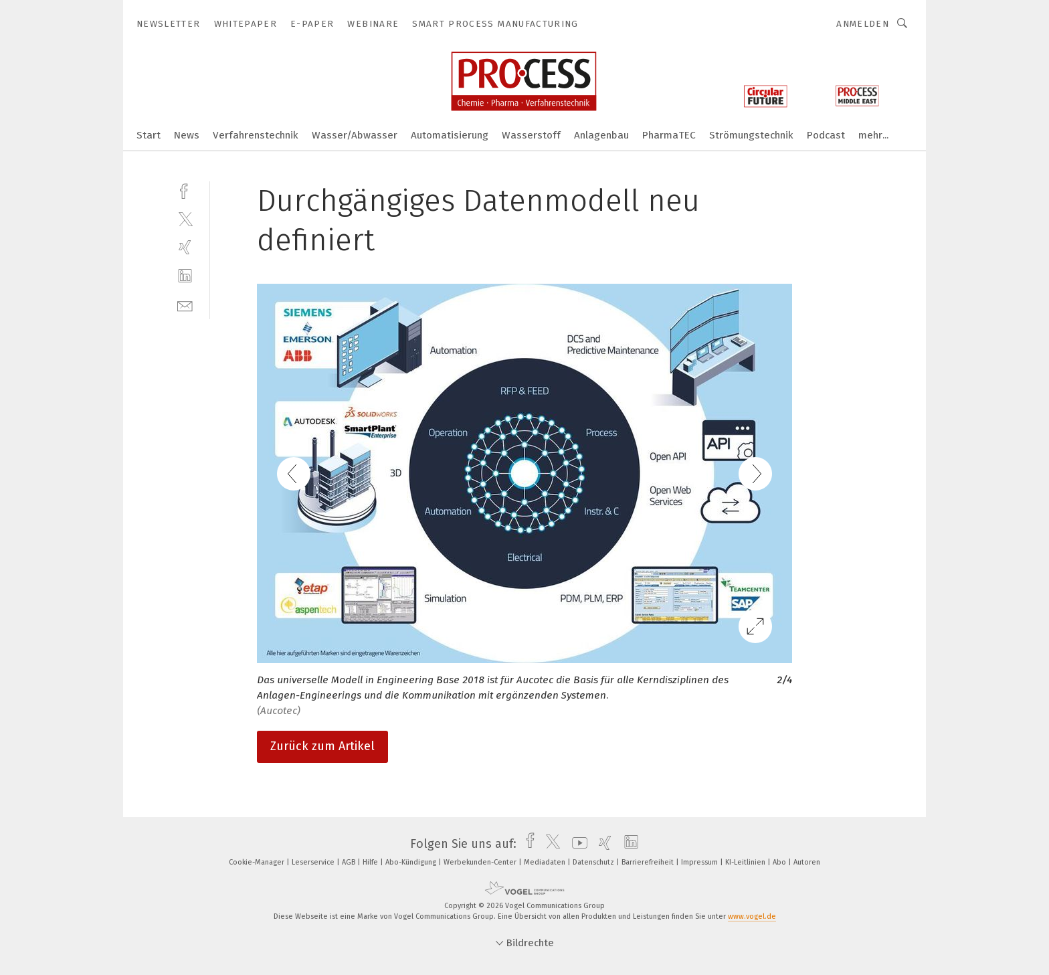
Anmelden (862, 23)
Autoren (806, 862)
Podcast (826, 135)
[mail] (185, 304)
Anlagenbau (601, 135)
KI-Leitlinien (746, 862)
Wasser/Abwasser (354, 135)
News (186, 135)
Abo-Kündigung (411, 862)
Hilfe (371, 862)
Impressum (700, 862)
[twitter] (185, 218)
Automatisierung (449, 135)
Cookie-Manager (257, 862)
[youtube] (576, 843)
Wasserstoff (531, 135)
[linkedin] (185, 276)
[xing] (185, 247)
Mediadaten (545, 862)
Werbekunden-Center (481, 862)
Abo (780, 862)
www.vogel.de (752, 916)
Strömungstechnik (751, 135)
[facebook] (185, 189)
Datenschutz (594, 862)
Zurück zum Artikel (322, 746)
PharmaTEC (669, 135)
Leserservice (314, 862)
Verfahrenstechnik (255, 135)
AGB (349, 862)
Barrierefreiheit (649, 862)
